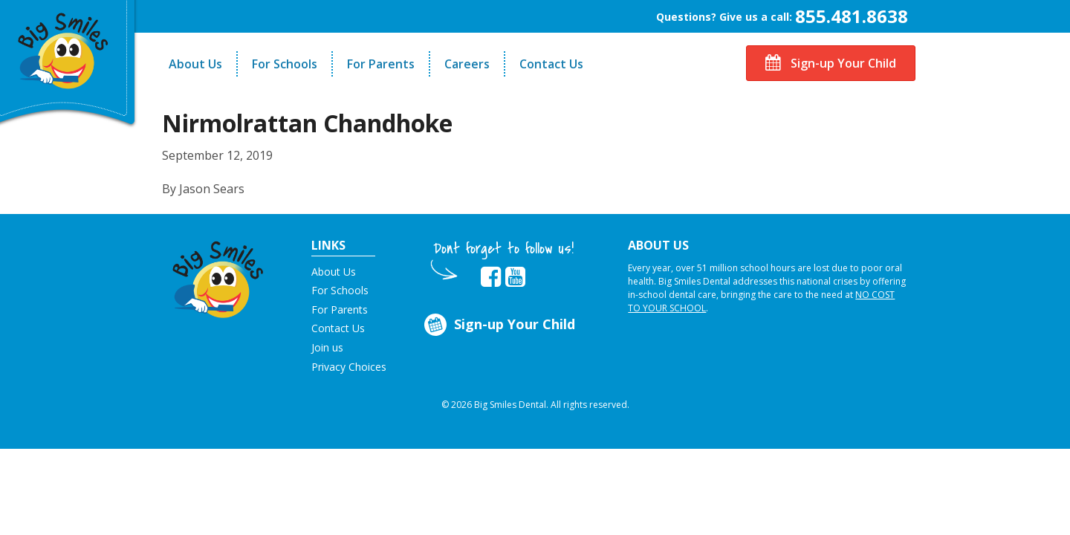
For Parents (381, 64)
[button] (218, 276)
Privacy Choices (348, 367)
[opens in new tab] (491, 277)
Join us (327, 347)
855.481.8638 (851, 16)
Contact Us (551, 64)
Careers (467, 64)
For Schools (284, 64)
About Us (195, 64)
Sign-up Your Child (830, 63)
